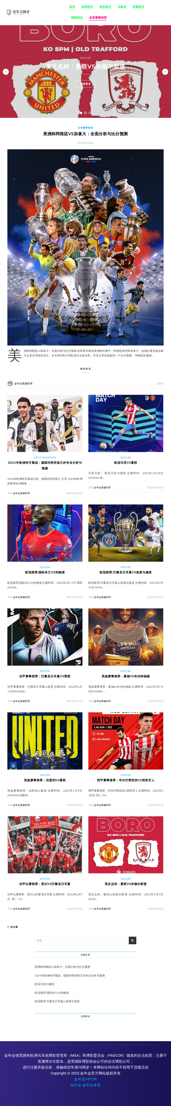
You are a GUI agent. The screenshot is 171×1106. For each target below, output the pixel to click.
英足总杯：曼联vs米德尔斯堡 (85, 66)
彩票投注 (138, 7)
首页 (72, 7)
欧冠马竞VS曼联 (125, 462)
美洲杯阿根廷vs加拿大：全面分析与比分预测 (85, 133)
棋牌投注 (77, 17)
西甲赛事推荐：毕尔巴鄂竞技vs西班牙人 (126, 780)
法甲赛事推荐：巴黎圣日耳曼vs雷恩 (45, 676)
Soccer (85, 57)
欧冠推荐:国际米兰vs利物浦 (45, 572)
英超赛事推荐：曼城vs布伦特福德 (126, 676)
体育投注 (87, 7)
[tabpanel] (85, 71)
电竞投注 (105, 7)
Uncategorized (45, 457)
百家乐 (122, 7)
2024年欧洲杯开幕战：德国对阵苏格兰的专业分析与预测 (70, 975)
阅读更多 (85, 83)
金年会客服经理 (23, 383)
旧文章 (12, 927)
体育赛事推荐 (98, 17)
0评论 (160, 383)
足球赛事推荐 (85, 127)
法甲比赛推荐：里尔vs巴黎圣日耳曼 (45, 884)
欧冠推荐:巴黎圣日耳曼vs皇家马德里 (126, 572)
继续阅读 (85, 368)
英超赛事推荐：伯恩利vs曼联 (45, 780)
